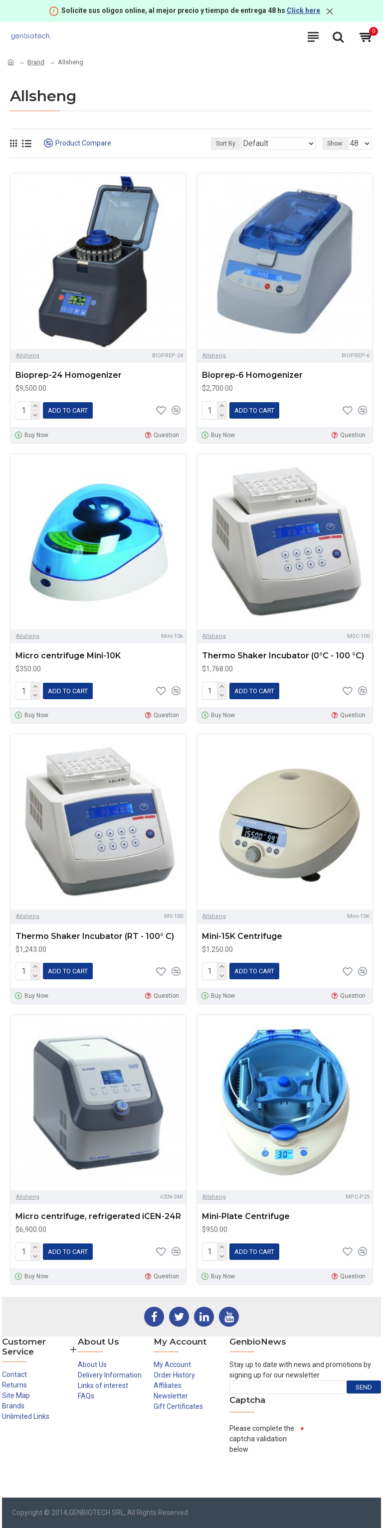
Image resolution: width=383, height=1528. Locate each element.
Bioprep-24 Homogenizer (68, 375)
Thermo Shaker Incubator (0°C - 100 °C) (283, 654)
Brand (35, 62)
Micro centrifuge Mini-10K (68, 654)
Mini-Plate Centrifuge (246, 1211)
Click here (303, 10)
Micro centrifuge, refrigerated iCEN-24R (98, 1211)
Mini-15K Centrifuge (242, 932)
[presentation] (305, 1469)
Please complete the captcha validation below (261, 1431)
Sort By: (226, 143)
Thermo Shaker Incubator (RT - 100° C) (94, 932)
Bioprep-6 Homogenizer (252, 375)
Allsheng (27, 355)
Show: (335, 143)
